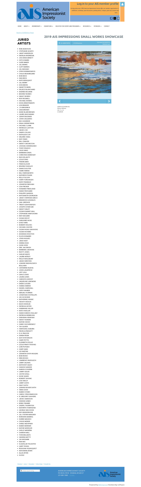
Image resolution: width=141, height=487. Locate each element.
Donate (31, 464)
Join (25, 464)
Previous (59, 101)
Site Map (39, 464)
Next (109, 101)
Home (19, 464)
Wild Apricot (103, 485)
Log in (122, 4)
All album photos (65, 43)
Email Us (47, 464)
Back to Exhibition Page (25, 33)
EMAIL (72, 475)
